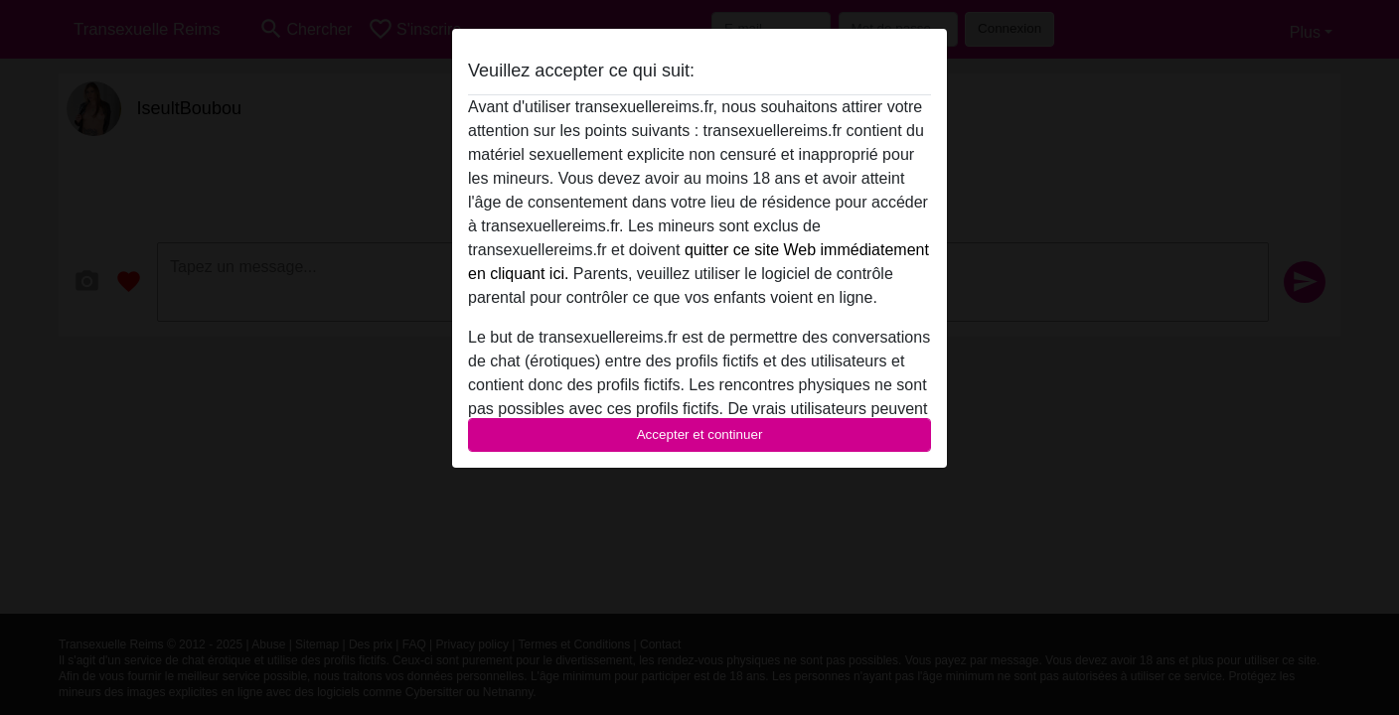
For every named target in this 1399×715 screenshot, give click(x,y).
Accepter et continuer (700, 434)
